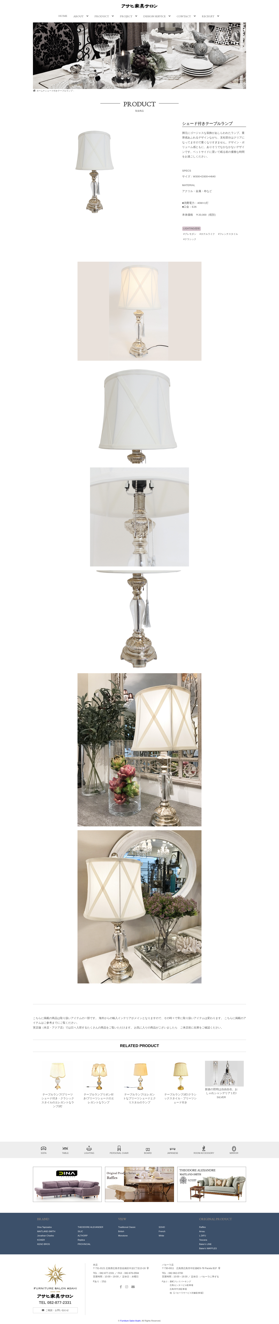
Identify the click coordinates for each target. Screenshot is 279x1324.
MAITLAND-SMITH (46, 1231)
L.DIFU (202, 1235)
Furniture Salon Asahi (130, 1321)
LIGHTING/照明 (191, 228)
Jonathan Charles (45, 1235)
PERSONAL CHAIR (119, 1149)
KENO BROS (43, 1244)
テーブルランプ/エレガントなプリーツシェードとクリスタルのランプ (139, 1082)
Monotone (123, 1235)
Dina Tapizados (44, 1227)
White (161, 1235)
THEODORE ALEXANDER (90, 1227)
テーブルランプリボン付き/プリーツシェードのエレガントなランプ (98, 1082)
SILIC (80, 1231)
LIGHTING (89, 1149)
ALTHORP (83, 1235)
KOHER (41, 1240)
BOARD (148, 1149)
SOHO (162, 1227)
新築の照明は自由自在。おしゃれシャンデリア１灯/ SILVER (221, 1080)
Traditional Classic (126, 1227)
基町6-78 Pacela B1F (191, 1268)
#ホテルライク (207, 234)
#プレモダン (189, 234)
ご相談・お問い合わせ (57, 1310)
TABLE (65, 1149)
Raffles (202, 1227)
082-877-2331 (59, 1302)
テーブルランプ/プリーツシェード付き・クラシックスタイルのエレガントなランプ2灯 (57, 1084)
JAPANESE (172, 1149)
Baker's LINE (205, 1244)
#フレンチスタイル (228, 234)
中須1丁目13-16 (121, 1268)
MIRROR (234, 1149)
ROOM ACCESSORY (204, 1149)
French (162, 1231)
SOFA (43, 1149)
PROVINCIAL (84, 1244)
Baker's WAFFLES (208, 1248)
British (121, 1231)
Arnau (202, 1231)
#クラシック (189, 239)
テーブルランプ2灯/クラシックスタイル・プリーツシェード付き (180, 1082)
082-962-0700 (176, 1273)
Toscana (203, 1240)
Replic (81, 1240)
